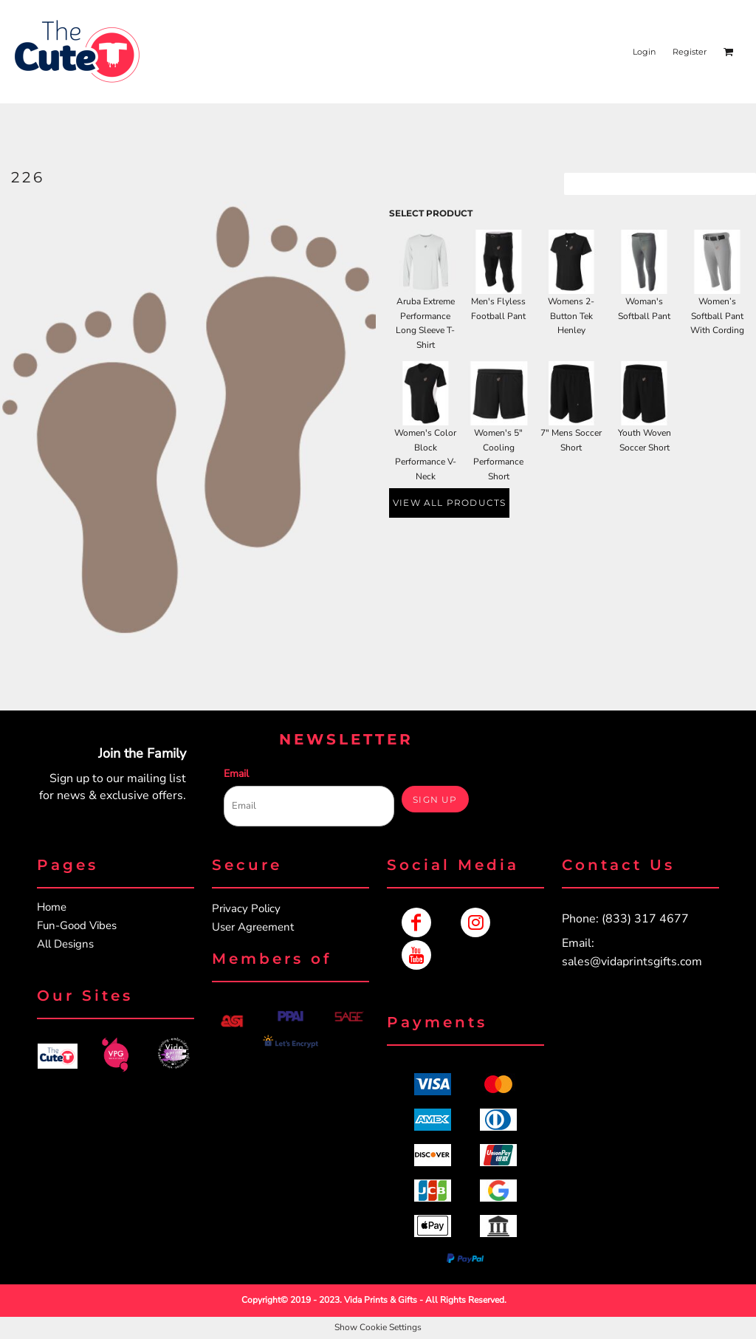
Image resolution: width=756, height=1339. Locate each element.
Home (51, 907)
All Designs (65, 943)
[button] (58, 1056)
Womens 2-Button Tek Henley (571, 316)
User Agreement (253, 927)
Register (690, 52)
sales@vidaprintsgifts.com (632, 961)
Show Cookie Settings (378, 1327)
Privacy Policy (246, 908)
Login (644, 52)
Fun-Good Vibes (77, 925)
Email (236, 774)
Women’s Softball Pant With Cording (717, 316)
